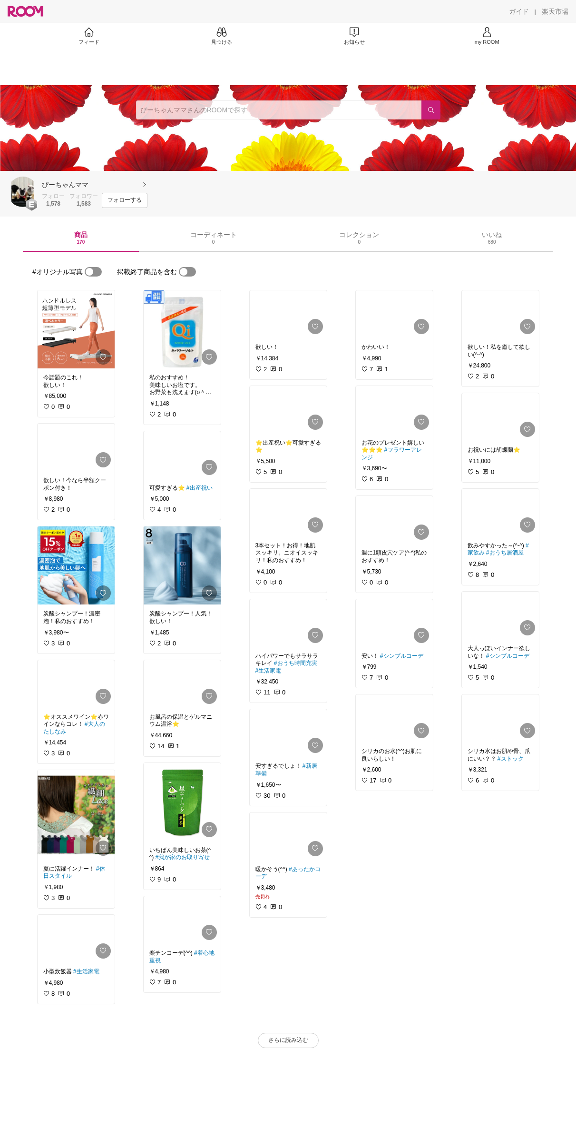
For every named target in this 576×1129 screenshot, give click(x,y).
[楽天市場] (555, 11)
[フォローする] (124, 200)
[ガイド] (519, 11)
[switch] (93, 272)
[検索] (430, 109)
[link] (76, 329)
